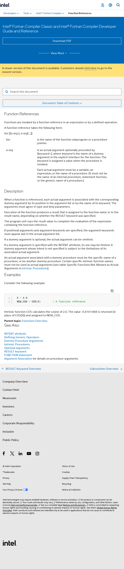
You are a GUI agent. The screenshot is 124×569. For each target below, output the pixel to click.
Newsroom (9, 398)
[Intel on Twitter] (12, 454)
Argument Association (18, 358)
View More (59, 53)
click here (90, 68)
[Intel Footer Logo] (10, 543)
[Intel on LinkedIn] (20, 454)
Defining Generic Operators (21, 337)
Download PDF (62, 41)
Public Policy (11, 440)
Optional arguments (17, 348)
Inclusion (8, 431)
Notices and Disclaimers (74, 505)
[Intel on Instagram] (37, 454)
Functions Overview (34, 321)
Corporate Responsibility (18, 423)
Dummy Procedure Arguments (23, 341)
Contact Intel (11, 390)
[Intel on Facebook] (4, 454)
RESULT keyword (15, 351)
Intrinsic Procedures (35, 268)
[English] (110, 5)
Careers (7, 415)
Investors (8, 406)
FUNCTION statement (18, 355)
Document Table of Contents (60, 103)
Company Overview (15, 381)
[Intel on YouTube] (29, 454)
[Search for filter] (62, 91)
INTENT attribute (15, 334)
